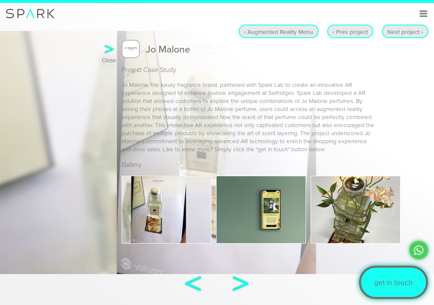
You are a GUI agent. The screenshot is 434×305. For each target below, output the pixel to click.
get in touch (393, 282)
